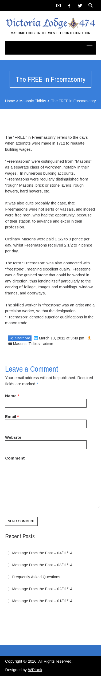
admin (48, 344)
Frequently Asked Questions (36, 577)
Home (10, 101)
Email (10, 416)
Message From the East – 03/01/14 (42, 565)
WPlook (35, 669)
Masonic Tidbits (33, 101)
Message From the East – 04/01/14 (42, 553)
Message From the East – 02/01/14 (42, 589)
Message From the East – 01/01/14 (42, 601)
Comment (15, 458)
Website (13, 437)
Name (11, 395)
